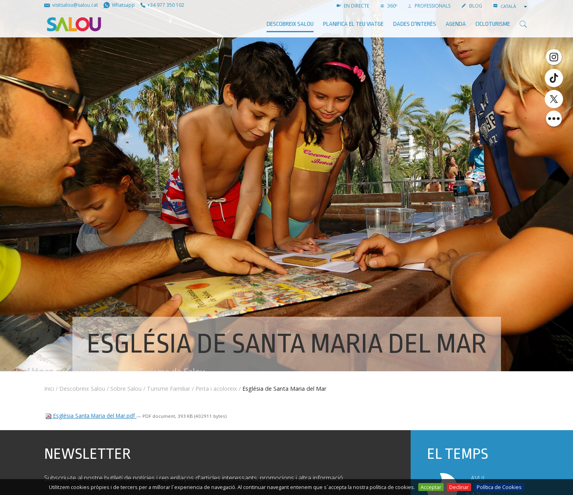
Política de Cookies (499, 487)
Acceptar (431, 487)
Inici (49, 388)
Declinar (459, 487)
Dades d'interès (414, 24)
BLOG (472, 5)
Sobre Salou (126, 388)
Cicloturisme (493, 24)
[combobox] (514, 6)
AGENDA (456, 24)
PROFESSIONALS (429, 5)
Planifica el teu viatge (353, 24)
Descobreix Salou (290, 24)
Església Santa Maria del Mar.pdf (90, 415)
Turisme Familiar (168, 388)
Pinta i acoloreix (216, 388)
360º (388, 5)
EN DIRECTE (353, 5)
